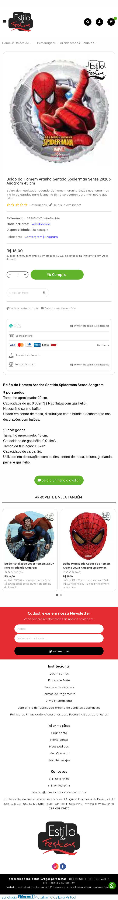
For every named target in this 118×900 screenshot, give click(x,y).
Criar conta (59, 733)
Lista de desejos (59, 760)
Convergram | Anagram (41, 237)
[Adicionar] (25, 274)
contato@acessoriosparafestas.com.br (59, 792)
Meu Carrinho (59, 753)
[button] (57, 595)
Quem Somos (59, 673)
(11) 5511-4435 (59, 779)
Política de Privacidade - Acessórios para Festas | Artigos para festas (59, 714)
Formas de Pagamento (59, 694)
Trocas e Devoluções (59, 687)
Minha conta (59, 740)
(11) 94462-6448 (59, 785)
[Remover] (10, 274)
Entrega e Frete (59, 680)
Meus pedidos (59, 746)
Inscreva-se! (59, 651)
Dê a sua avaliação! (65, 205)
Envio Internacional (59, 701)
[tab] (59, 326)
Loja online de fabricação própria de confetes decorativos (59, 708)
